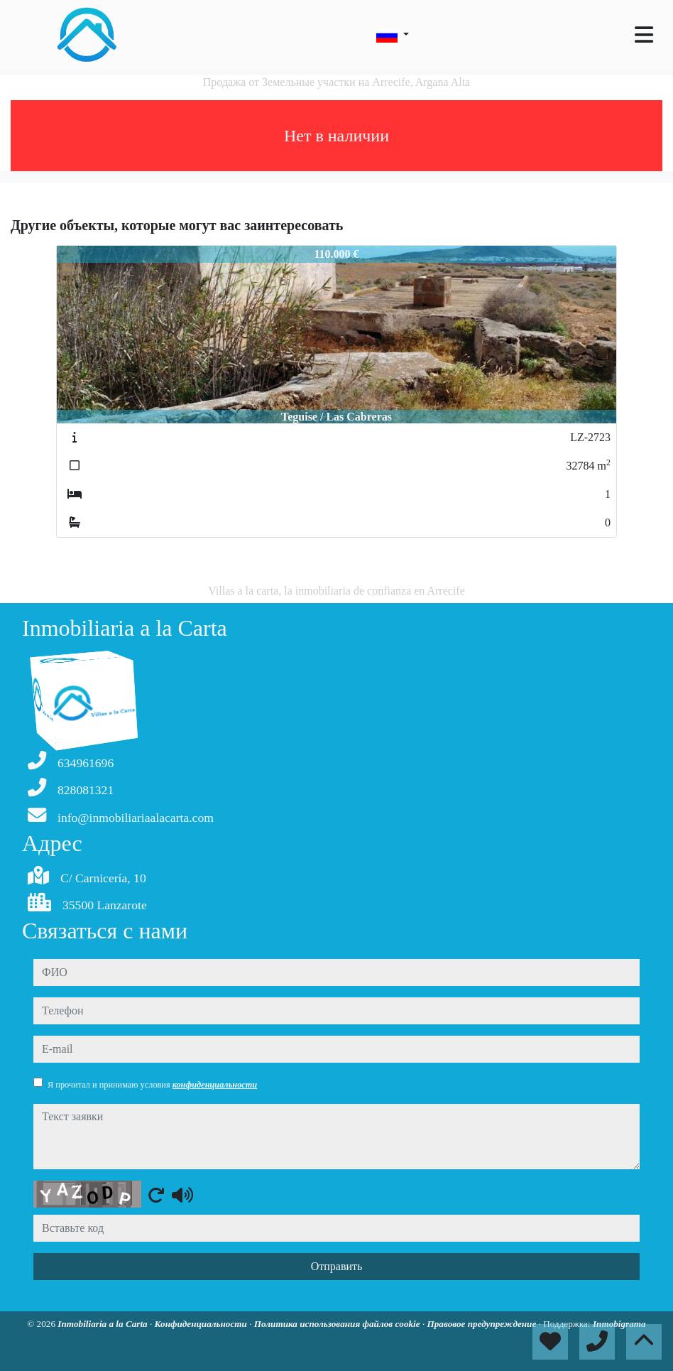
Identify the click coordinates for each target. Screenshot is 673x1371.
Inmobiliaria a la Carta (104, 1323)
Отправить (337, 1266)
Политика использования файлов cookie (338, 1323)
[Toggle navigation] (644, 34)
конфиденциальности (215, 1085)
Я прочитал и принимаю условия (152, 1085)
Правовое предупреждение (482, 1323)
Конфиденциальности (202, 1323)
